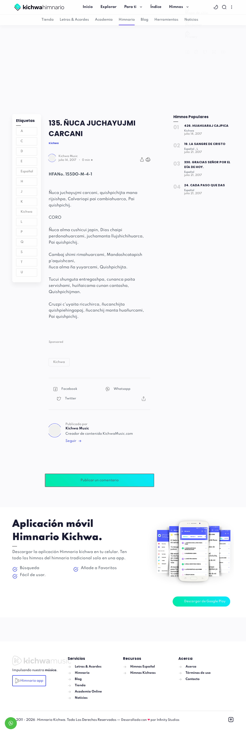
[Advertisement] (123, 68)
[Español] (190, 149)
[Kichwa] (189, 130)
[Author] (68, 156)
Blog (144, 19)
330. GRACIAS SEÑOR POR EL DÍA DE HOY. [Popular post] (207, 164)
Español (27, 171)
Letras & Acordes (74, 19)
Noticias (191, 19)
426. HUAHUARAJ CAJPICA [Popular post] (206, 125)
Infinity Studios (168, 720)
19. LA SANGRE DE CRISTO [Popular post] (205, 144)
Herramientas (166, 19)
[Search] (225, 7)
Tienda (47, 19)
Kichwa (26, 211)
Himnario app (29, 680)
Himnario (127, 19)
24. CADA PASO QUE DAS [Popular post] (204, 185)
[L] (198, 149)
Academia (104, 19)
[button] (216, 7)
